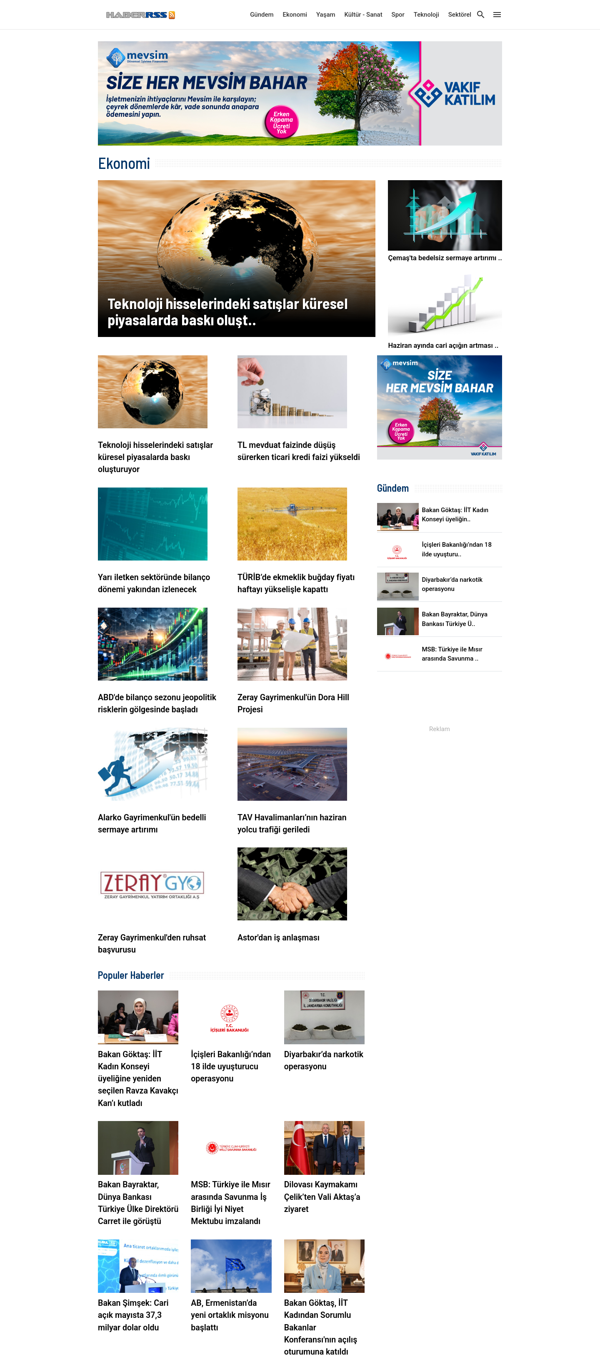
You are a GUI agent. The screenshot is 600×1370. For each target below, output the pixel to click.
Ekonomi (295, 14)
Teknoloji (426, 14)
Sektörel (459, 14)
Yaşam (325, 14)
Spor (398, 14)
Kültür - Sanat (363, 14)
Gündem (261, 14)
